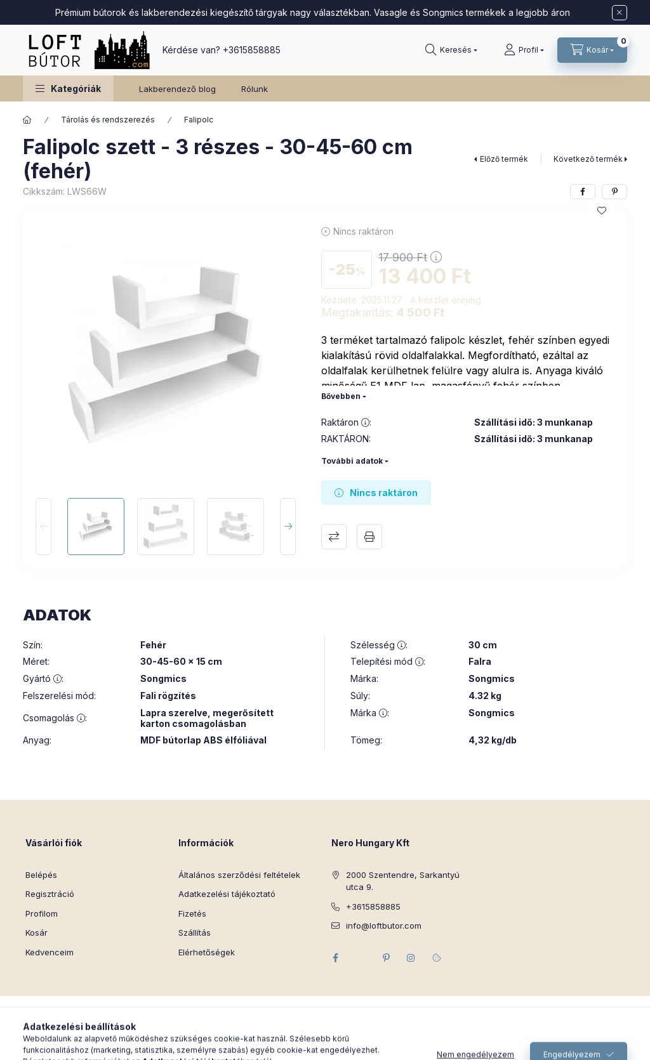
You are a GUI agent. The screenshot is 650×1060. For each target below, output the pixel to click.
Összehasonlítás (334, 536)
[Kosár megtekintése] (592, 50)
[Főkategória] (27, 120)
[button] (68, 88)
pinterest (386, 958)
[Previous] (43, 526)
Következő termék (588, 159)
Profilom (41, 913)
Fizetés (192, 913)
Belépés (41, 875)
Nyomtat (369, 536)
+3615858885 (252, 49)
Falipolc (198, 119)
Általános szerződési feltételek (239, 875)
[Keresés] (451, 50)
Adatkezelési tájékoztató (226, 894)
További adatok (352, 461)
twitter (360, 958)
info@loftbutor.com (383, 925)
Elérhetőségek (206, 952)
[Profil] (524, 50)
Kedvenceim (49, 952)
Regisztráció (49, 894)
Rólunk (254, 89)
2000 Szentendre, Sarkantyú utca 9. (403, 881)
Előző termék (504, 159)
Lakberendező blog (177, 89)
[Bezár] (619, 12)
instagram (411, 958)
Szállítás (194, 932)
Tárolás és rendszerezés (108, 119)
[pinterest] (614, 191)
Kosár (36, 932)
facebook (335, 958)
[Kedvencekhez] (601, 210)
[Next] (288, 526)
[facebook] (582, 191)
